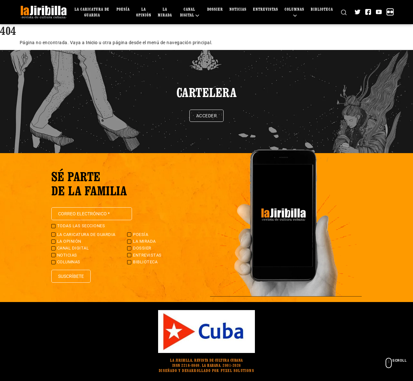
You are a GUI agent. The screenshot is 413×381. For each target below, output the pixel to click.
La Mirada (144, 241)
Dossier (215, 9)
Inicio (91, 42)
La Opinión (69, 241)
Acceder (206, 115)
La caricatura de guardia (86, 234)
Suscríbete (71, 276)
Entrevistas (265, 9)
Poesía (123, 9)
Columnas (68, 261)
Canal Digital (73, 248)
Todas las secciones (81, 225)
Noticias (238, 9)
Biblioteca (322, 9)
